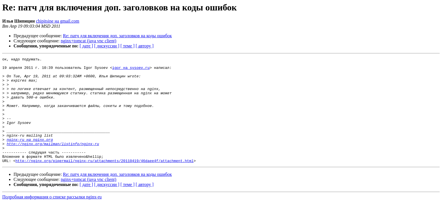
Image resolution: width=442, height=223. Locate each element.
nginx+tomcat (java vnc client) (88, 40)
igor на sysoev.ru (131, 70)
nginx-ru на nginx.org (30, 156)
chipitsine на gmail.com (57, 21)
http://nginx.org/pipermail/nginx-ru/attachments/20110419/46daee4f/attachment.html (105, 181)
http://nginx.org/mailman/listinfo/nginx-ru (53, 161)
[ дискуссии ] (106, 45)
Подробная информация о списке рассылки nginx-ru (52, 218)
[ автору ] (144, 45)
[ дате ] (86, 45)
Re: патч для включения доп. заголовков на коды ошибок (117, 35)
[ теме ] (127, 45)
